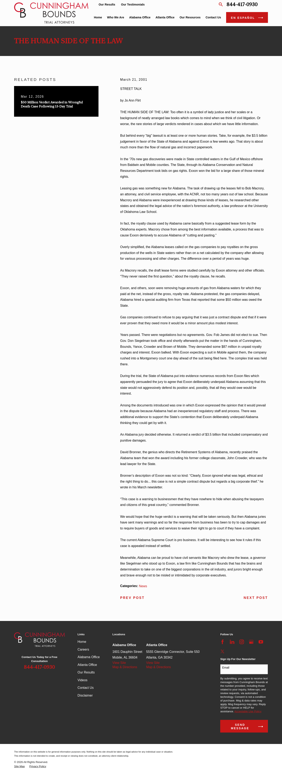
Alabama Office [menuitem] (139, 17)
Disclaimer (85, 695)
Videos (82, 680)
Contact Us (85, 687)
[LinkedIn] (232, 642)
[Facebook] (222, 642)
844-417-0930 (242, 4)
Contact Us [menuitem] (213, 17)
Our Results (107, 4)
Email (225, 667)
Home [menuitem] (98, 17)
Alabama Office (88, 657)
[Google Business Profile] (251, 642)
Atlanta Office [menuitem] (165, 17)
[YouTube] (261, 642)
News (143, 586)
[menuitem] (19, 766)
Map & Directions (124, 667)
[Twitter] (222, 651)
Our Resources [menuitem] (190, 17)
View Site (119, 662)
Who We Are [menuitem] (115, 17)
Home (81, 641)
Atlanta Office (87, 665)
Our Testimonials (133, 4)
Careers (83, 649)
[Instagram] (241, 642)
